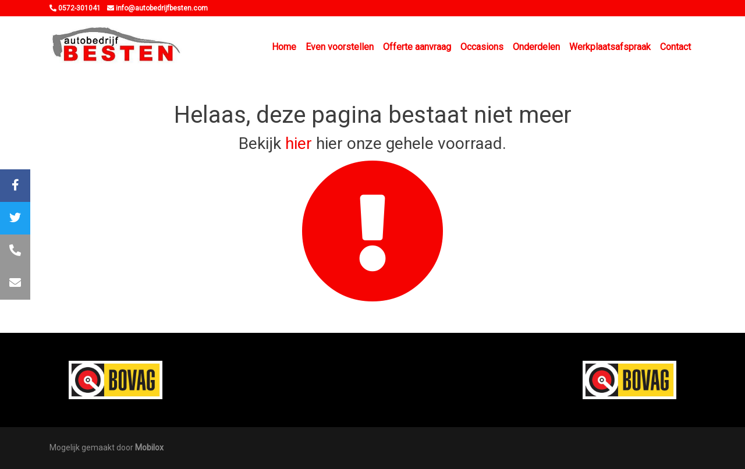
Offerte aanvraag (417, 46)
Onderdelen (536, 46)
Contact (675, 46)
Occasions (481, 46)
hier (298, 143)
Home (284, 46)
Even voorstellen (340, 46)
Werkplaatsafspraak (610, 46)
